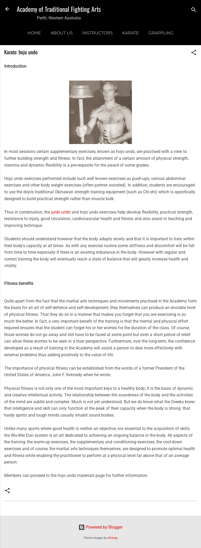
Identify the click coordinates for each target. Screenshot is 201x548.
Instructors (97, 32)
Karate (130, 32)
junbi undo (61, 212)
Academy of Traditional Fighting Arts (59, 9)
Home (34, 32)
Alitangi (113, 538)
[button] (194, 53)
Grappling (161, 32)
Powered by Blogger (100, 527)
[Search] (194, 11)
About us (62, 32)
